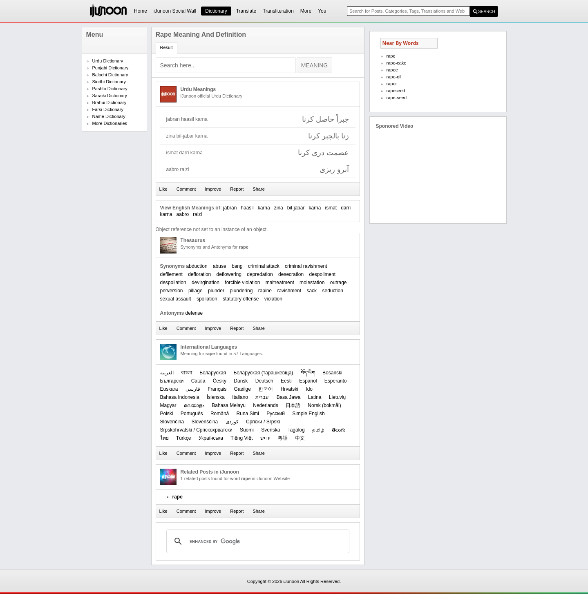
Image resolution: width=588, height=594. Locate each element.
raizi (197, 214)
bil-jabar (296, 208)
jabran (230, 208)
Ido (309, 389)
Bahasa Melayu (229, 405)
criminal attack (263, 266)
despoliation (173, 282)
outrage (338, 282)
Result (166, 47)
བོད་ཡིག (308, 373)
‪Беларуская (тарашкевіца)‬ (263, 373)
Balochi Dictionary (110, 74)
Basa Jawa (289, 397)
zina (278, 208)
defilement (171, 274)
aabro (183, 214)
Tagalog (296, 430)
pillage (195, 291)
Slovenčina (172, 422)
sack (311, 291)
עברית (262, 397)
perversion (171, 291)
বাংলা (186, 373)
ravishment (289, 291)
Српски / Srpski (263, 422)
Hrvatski (289, 389)
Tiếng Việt (241, 438)
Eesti (286, 381)
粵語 (283, 438)
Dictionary (216, 11)
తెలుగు (338, 430)
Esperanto (335, 381)
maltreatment (280, 282)
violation (273, 299)
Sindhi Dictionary (109, 81)
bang (237, 266)
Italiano (240, 397)
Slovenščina (205, 422)
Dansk (241, 381)
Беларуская (212, 373)
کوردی (232, 422)
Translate (246, 11)
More (305, 11)
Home (140, 11)
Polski (166, 413)
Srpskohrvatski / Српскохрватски (196, 430)
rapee (392, 69)
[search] (257, 541)
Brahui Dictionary (109, 102)
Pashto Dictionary (109, 88)
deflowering (229, 274)
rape (391, 55)
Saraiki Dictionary (109, 95)
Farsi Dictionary (107, 109)
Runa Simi (248, 413)
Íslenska (216, 397)
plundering (241, 291)
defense (194, 313)
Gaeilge (242, 389)
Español (308, 381)
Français (217, 389)
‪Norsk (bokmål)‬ (324, 405)
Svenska (270, 430)
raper (392, 83)
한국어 (265, 389)
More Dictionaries (109, 123)
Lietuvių (337, 397)
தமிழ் (318, 430)
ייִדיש (265, 438)
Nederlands (265, 405)
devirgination (205, 282)
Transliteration (278, 11)
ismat (331, 208)
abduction (197, 266)
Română (219, 413)
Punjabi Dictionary (110, 67)
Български (172, 381)
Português (192, 413)
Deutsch (264, 381)
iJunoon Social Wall (175, 11)
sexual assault (175, 299)
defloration (199, 274)
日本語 (293, 405)
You (322, 11)
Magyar (168, 405)
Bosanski (332, 373)
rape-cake (397, 62)
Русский (275, 413)
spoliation (207, 299)
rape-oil (394, 76)
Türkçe (183, 438)
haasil (247, 208)
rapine (265, 291)
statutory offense (241, 299)
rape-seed (397, 97)
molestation (312, 282)
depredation (260, 274)
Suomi (247, 430)
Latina (315, 397)
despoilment (322, 274)
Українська (211, 438)
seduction (332, 291)
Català (198, 381)
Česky (219, 381)
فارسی (193, 389)
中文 (300, 438)
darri (346, 208)
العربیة (167, 373)
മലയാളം (194, 405)
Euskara (169, 389)
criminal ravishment (306, 266)
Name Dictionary (108, 116)
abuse (219, 266)
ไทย (164, 438)
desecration (291, 274)
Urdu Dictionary (107, 60)
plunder (216, 291)
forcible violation (242, 282)
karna (264, 208)
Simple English (308, 413)
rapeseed (396, 90)
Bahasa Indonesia (179, 397)
